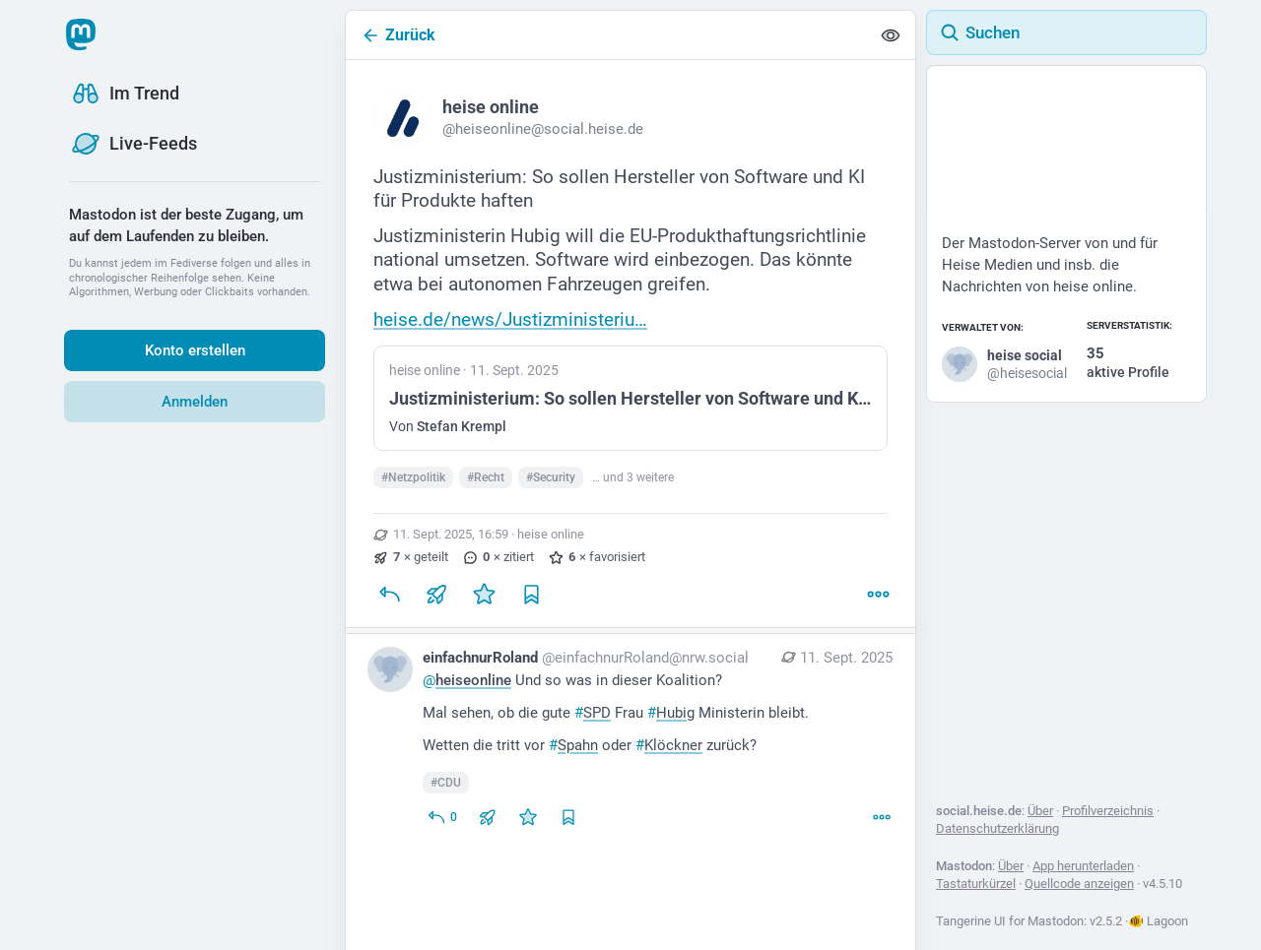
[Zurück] (608, 35)
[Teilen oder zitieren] (436, 593)
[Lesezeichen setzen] (531, 593)
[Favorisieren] (483, 593)
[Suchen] (1066, 32)
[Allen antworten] (442, 817)
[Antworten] (389, 593)
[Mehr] (877, 593)
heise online (550, 534)
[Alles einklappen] (890, 35)
